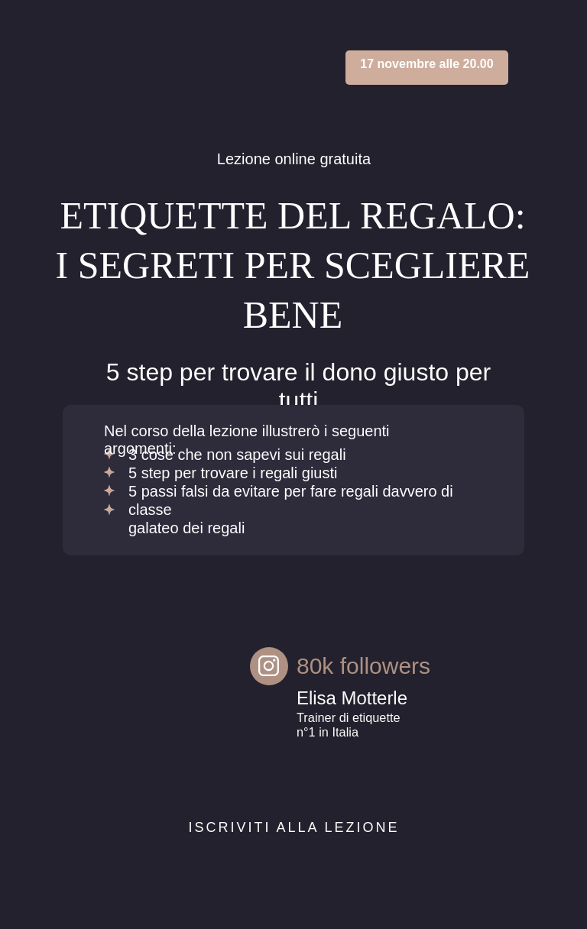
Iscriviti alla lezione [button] (293, 827)
